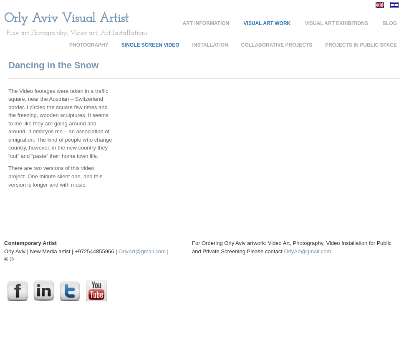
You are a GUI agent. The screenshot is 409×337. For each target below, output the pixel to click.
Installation (210, 45)
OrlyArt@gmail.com (142, 251)
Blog (389, 23)
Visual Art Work (267, 23)
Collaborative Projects (276, 45)
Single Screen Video (150, 45)
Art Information (206, 23)
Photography (89, 45)
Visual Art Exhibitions (336, 23)
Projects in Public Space (361, 45)
